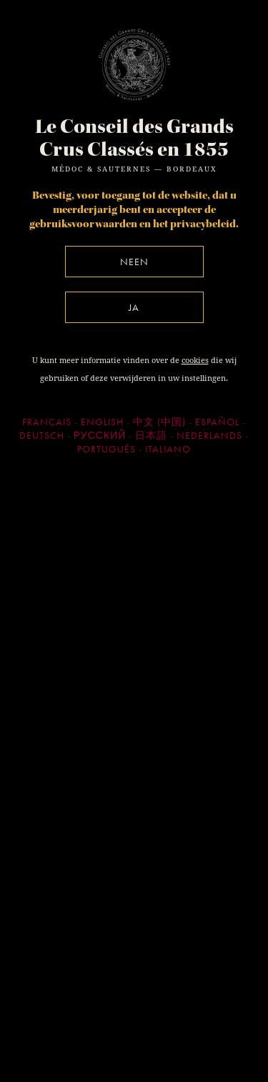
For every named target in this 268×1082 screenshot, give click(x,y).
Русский (100, 435)
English (102, 421)
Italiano (168, 448)
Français (46, 421)
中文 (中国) (159, 421)
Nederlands (209, 435)
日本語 (151, 435)
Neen (134, 261)
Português (106, 448)
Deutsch (41, 435)
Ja (134, 307)
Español (217, 421)
